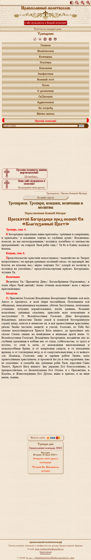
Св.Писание (45, 96)
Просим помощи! (45, 121)
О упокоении (45, 91)
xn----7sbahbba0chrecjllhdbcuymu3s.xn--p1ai (51, 558)
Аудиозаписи (45, 102)
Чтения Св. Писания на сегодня (45, 469)
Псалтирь (45, 62)
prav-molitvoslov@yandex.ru (49, 549)
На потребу (45, 108)
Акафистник (45, 74)
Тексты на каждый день (48, 29)
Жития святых (45, 114)
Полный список (45, 197)
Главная (46, 45)
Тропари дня (45, 446)
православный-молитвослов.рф (45, 542)
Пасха (45, 85)
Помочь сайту (45, 438)
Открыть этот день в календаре (45, 461)
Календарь (45, 57)
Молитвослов (45, 51)
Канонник (45, 68)
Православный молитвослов (45, 8)
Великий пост (45, 79)
